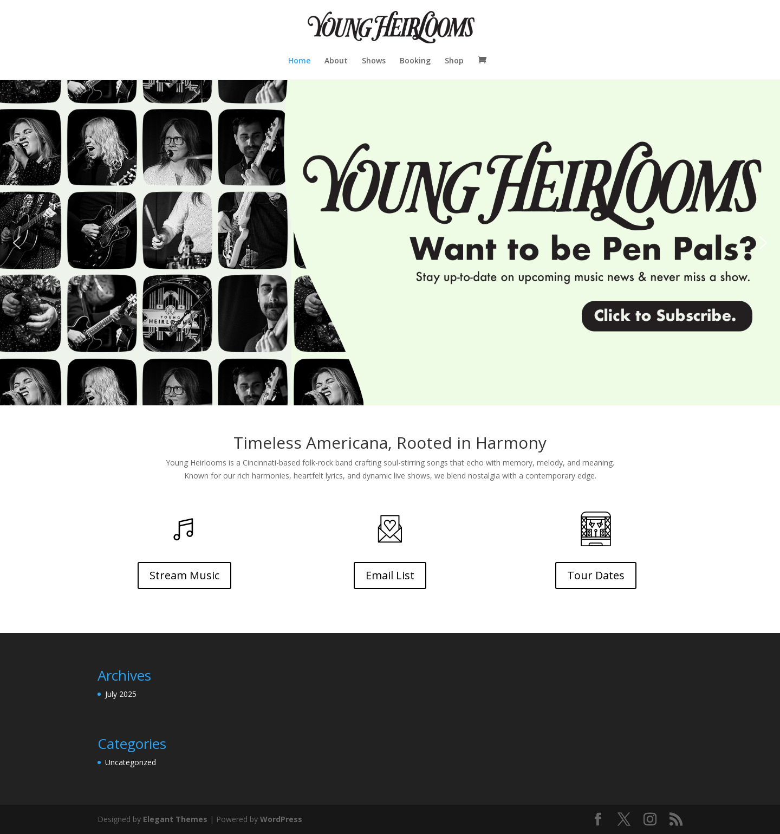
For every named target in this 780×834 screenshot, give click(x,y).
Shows (374, 61)
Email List (390, 575)
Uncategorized (130, 762)
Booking (415, 61)
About (336, 61)
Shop (454, 61)
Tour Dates (596, 575)
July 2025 (120, 694)
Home (299, 61)
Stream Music (184, 575)
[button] (390, 242)
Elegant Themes (175, 819)
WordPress (281, 819)
